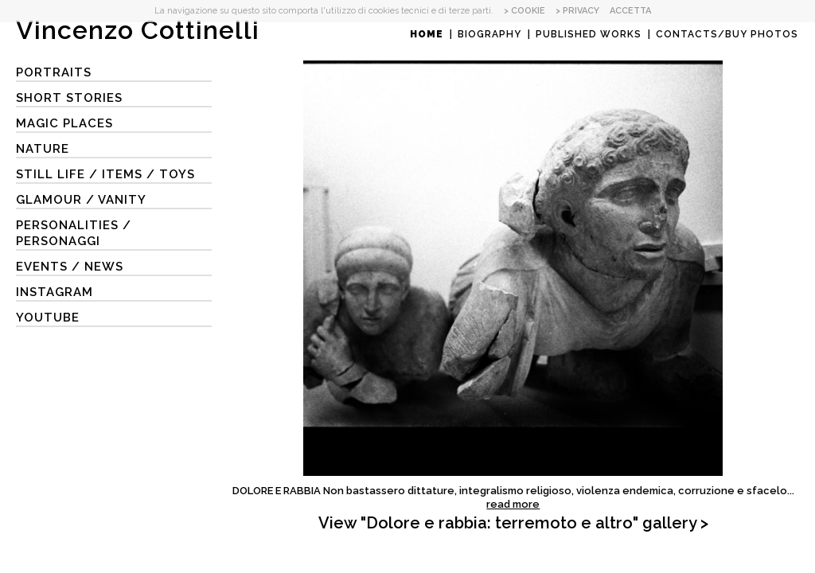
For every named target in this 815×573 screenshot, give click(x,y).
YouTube (48, 317)
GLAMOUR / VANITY (81, 200)
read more (513, 504)
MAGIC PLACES (64, 123)
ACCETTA (630, 11)
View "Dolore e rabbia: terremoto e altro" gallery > (513, 522)
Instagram (54, 292)
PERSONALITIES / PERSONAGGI (73, 233)
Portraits (54, 72)
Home (426, 34)
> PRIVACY (577, 11)
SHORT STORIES (69, 98)
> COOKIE (524, 11)
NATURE (42, 149)
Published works (588, 34)
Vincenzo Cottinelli (137, 30)
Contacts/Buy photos (727, 34)
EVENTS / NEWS (69, 266)
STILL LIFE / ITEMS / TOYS (105, 174)
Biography (489, 34)
